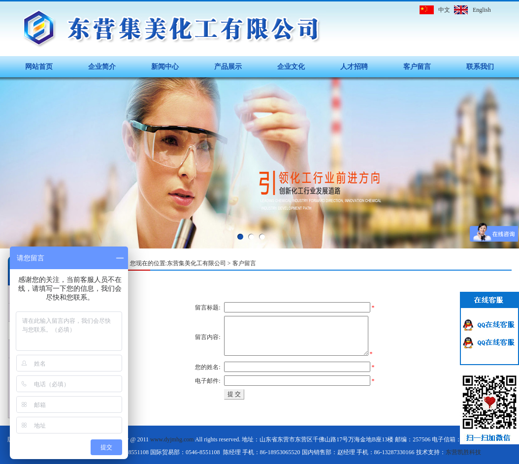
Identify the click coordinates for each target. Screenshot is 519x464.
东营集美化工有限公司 (196, 263)
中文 (444, 9)
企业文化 (291, 66)
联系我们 (480, 66)
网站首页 (39, 66)
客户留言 (417, 66)
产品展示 (228, 66)
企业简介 (102, 66)
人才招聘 (354, 66)
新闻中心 (165, 66)
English (482, 9)
